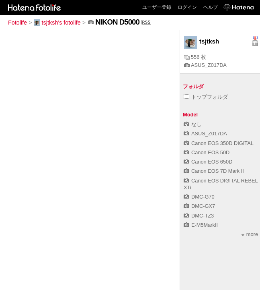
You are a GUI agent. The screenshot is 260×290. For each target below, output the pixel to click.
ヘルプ (210, 7)
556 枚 (195, 57)
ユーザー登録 (156, 7)
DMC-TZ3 (199, 216)
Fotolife (17, 22)
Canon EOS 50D (206, 152)
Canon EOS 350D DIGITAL (219, 143)
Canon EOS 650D (208, 162)
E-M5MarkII (201, 225)
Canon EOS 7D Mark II (214, 171)
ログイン (187, 7)
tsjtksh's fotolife (57, 22)
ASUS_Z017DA (205, 65)
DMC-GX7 (199, 206)
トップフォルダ (206, 97)
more (250, 234)
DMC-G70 (199, 197)
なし (193, 124)
